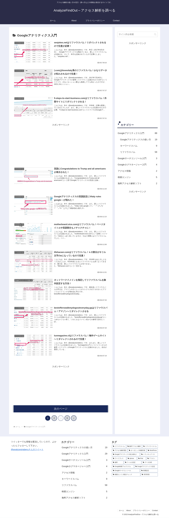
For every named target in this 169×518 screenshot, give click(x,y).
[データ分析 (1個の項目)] (150, 463)
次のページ (60, 408)
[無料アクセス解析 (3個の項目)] (134, 446)
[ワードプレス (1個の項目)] (119, 458)
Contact (155, 511)
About (128, 511)
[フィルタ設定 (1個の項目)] (132, 463)
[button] (155, 34)
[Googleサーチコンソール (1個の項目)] (126, 471)
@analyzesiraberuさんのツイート (27, 449)
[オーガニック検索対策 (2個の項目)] (137, 450)
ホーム (120, 511)
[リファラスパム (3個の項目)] (119, 446)
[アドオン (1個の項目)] (152, 458)
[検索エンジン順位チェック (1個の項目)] (126, 475)
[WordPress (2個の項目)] (152, 450)
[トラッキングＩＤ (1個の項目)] (149, 454)
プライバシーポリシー (141, 511)
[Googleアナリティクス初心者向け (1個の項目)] (126, 454)
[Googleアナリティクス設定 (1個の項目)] (146, 466)
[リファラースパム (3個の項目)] (150, 446)
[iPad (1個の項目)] (141, 458)
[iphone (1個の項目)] (132, 458)
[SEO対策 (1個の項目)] (149, 475)
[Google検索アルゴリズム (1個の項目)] (123, 466)
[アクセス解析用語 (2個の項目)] (119, 450)
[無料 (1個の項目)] (118, 463)
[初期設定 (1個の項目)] (149, 471)
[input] (137, 34)
